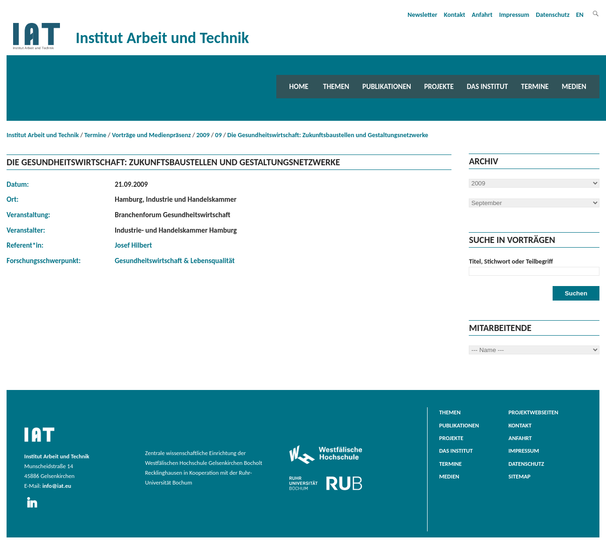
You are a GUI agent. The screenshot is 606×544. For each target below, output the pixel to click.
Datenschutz (552, 15)
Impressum (514, 15)
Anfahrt (482, 15)
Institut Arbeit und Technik (43, 135)
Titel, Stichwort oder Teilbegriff (511, 261)
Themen (336, 86)
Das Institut (487, 86)
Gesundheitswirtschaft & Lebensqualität (175, 260)
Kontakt (454, 15)
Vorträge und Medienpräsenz (151, 135)
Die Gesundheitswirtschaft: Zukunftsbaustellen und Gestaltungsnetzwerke (327, 135)
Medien (574, 86)
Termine (535, 86)
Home (299, 86)
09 (218, 135)
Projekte (439, 86)
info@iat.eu (56, 485)
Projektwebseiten (533, 412)
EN (580, 15)
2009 (202, 135)
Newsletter (422, 15)
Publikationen (386, 86)
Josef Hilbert (133, 245)
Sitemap (520, 476)
